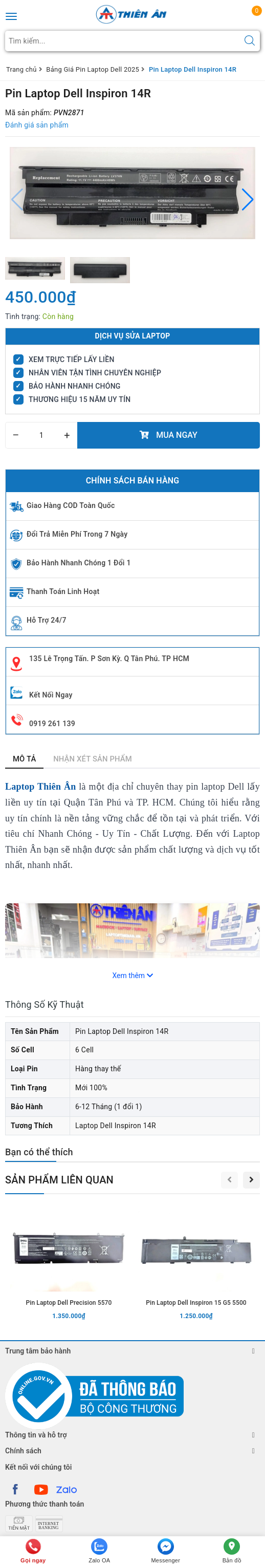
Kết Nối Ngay (51, 695)
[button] (248, 199)
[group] (132, 193)
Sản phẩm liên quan (59, 1180)
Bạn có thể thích (39, 1152)
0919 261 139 (52, 723)
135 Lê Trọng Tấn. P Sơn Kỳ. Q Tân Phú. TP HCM (109, 658)
